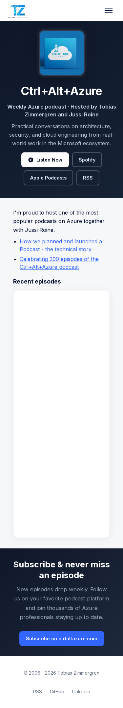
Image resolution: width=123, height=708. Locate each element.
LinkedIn (81, 691)
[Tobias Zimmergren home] (18, 10)
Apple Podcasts (48, 178)
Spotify (87, 160)
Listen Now (45, 160)
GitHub (57, 691)
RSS (88, 178)
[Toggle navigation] (108, 10)
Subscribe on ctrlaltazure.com (61, 638)
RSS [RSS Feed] (37, 691)
